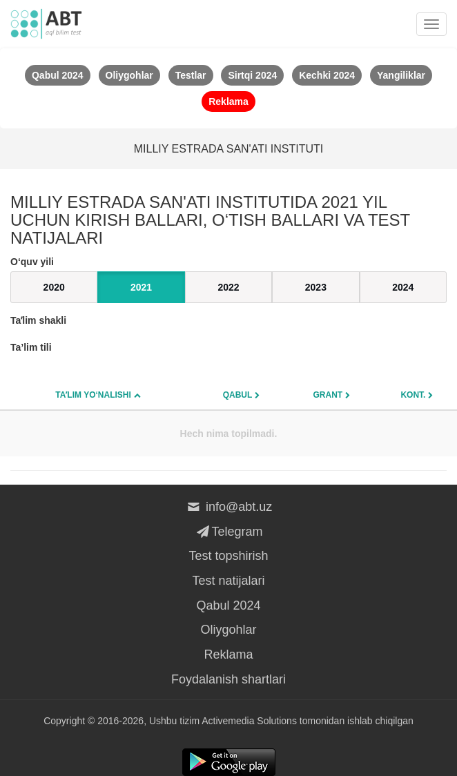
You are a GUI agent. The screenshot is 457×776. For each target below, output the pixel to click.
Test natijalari (228, 581)
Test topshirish (228, 556)
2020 (54, 287)
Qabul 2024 (228, 605)
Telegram (228, 532)
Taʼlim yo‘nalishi (93, 395)
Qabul (238, 395)
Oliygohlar (228, 630)
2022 (228, 287)
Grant (328, 395)
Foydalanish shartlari (228, 679)
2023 (316, 287)
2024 (403, 287)
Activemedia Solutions (249, 720)
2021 (141, 287)
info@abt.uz (229, 507)
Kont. (412, 395)
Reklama (228, 654)
